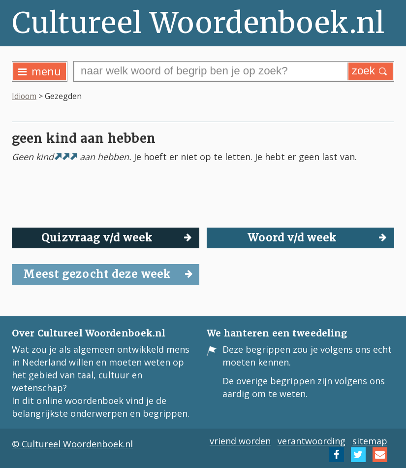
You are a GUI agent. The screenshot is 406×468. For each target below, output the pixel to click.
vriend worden (240, 441)
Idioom (24, 96)
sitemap (369, 441)
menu (39, 71)
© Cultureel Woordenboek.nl (72, 444)
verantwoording (311, 441)
